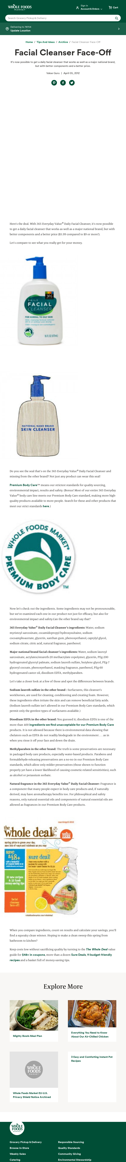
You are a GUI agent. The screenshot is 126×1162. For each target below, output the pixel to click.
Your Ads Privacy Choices (59, 1140)
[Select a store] (63, 29)
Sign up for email (63, 1100)
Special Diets (18, 1052)
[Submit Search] (116, 18)
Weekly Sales (18, 1028)
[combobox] (57, 18)
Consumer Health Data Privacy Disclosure (40, 1144)
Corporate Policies (63, 1149)
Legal (101, 1144)
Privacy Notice (35, 1140)
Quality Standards (69, 1022)
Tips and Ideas (18, 1058)
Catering (15, 1034)
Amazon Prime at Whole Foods (28, 1040)
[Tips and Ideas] (46, 42)
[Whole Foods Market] (20, 7)
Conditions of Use (85, 1140)
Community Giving (69, 1028)
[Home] (29, 42)
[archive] (63, 42)
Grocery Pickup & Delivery (26, 1016)
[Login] (89, 7)
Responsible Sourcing (71, 1016)
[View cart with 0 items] (113, 7)
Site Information (86, 1144)
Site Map (70, 1144)
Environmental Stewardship (74, 1034)
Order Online (17, 1063)
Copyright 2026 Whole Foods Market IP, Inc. (63, 1132)
